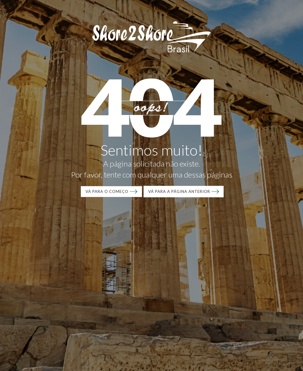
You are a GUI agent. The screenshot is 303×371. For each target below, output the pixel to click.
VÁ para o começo (107, 191)
